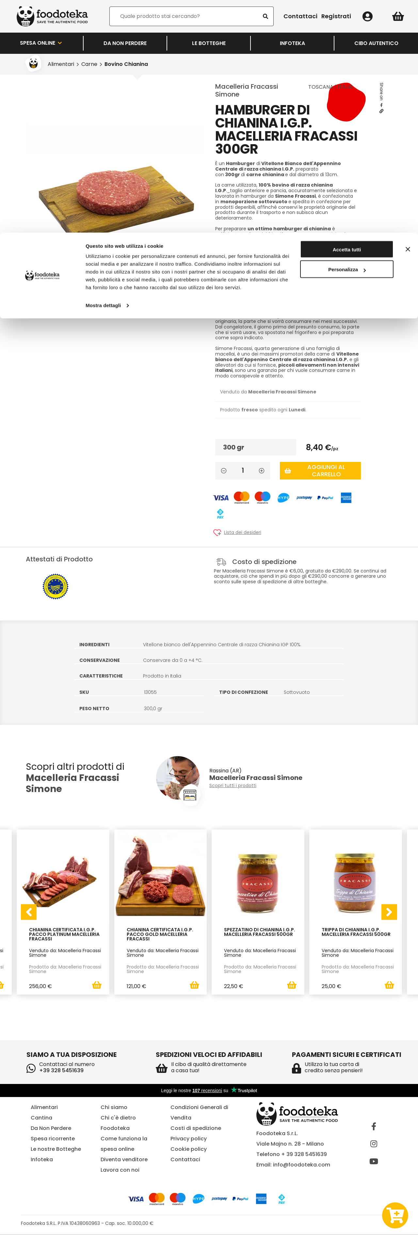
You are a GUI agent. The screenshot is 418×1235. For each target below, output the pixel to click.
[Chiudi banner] (408, 16)
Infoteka (42, 1160)
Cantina (41, 1118)
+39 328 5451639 (61, 1071)
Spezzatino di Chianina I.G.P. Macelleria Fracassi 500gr (259, 932)
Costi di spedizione (195, 1129)
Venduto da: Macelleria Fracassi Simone (65, 952)
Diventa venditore (124, 1160)
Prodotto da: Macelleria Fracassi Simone (65, 969)
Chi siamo (114, 1108)
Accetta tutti (347, 17)
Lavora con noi (120, 1171)
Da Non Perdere (51, 1129)
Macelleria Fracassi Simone (246, 90)
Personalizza (347, 37)
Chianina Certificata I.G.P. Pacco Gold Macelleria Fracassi (160, 934)
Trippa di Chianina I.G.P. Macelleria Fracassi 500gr (356, 932)
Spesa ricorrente (53, 1139)
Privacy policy (188, 1139)
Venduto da (268, 392)
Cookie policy (188, 1150)
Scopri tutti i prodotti (232, 785)
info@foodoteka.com (301, 1165)
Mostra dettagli (103, 73)
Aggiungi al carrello (314, 470)
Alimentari (44, 1108)
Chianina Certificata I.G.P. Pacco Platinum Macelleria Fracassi (64, 934)
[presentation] (29, 912)
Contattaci (185, 1160)
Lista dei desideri (242, 532)
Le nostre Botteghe (56, 1150)
